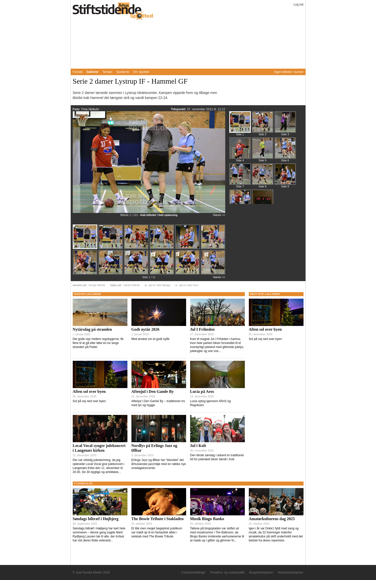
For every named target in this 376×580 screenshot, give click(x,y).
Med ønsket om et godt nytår (150, 339)
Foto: (77, 109)
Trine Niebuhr (90, 109)
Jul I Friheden (202, 329)
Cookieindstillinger (193, 572)
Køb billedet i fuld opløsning (158, 214)
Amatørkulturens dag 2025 (272, 519)
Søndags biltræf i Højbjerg (96, 519)
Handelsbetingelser (291, 572)
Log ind (298, 4)
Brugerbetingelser (261, 572)
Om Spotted (141, 72)
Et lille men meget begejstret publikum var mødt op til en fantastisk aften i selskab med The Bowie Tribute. (156, 532)
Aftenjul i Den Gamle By (152, 391)
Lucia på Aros (202, 391)
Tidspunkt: (179, 109)
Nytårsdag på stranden (92, 329)
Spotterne (122, 72)
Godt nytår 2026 (145, 329)
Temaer (107, 72)
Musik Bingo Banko (207, 519)
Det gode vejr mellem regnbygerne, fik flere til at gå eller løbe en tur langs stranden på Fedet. (98, 343)
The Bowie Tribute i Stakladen (157, 519)
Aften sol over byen (89, 391)
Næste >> (219, 214)
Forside (78, 72)
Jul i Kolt (198, 445)
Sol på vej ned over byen (89, 401)
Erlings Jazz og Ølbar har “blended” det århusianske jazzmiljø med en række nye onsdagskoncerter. (158, 464)
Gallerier (93, 72)
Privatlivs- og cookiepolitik (227, 572)
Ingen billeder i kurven (288, 72)
